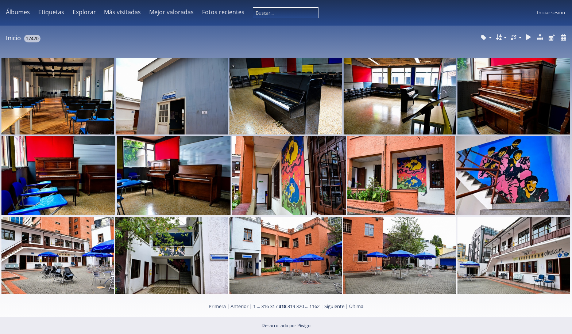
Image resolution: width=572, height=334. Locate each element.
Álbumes (18, 12)
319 (291, 306)
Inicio (13, 38)
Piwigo (303, 325)
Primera (217, 306)
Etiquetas (51, 12)
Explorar (84, 12)
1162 (314, 306)
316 (265, 306)
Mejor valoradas (171, 12)
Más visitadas (122, 12)
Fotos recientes (223, 12)
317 (274, 306)
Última (356, 306)
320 (300, 306)
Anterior (239, 306)
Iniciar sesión (551, 12)
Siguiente (334, 306)
